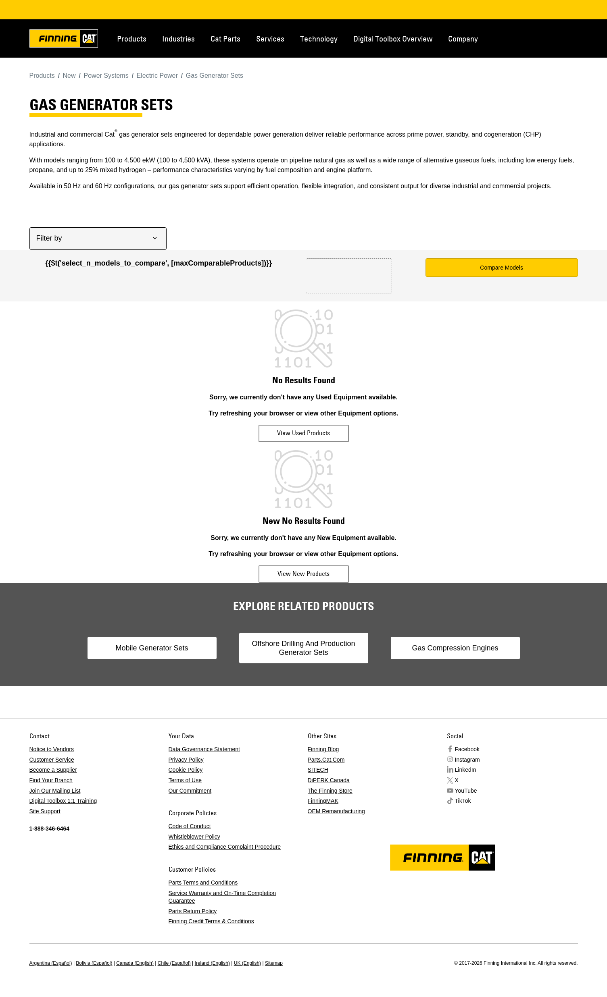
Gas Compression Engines (455, 648)
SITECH (318, 769)
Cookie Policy (186, 769)
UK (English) (247, 963)
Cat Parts (225, 38)
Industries (178, 38)
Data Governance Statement (204, 749)
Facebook (467, 749)
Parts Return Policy (193, 911)
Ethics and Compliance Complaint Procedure (225, 846)
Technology (319, 38)
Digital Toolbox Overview (392, 38)
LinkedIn (465, 769)
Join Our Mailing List (55, 790)
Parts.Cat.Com (326, 759)
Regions (565, 37)
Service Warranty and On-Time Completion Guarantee (222, 897)
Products (131, 38)
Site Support (44, 811)
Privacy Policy (186, 759)
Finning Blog (323, 749)
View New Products (303, 573)
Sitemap (274, 963)
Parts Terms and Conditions (203, 882)
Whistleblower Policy (194, 836)
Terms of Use (185, 780)
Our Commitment (190, 790)
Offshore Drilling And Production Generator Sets (303, 648)
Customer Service (51, 759)
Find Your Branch (51, 780)
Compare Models (501, 267)
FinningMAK (323, 801)
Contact (539, 37)
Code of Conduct (190, 826)
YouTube (466, 790)
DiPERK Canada (329, 780)
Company (463, 38)
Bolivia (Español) (94, 963)
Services (270, 38)
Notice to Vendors (51, 749)
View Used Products (303, 433)
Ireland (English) (212, 963)
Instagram (467, 759)
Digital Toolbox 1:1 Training (63, 801)
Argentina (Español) (50, 963)
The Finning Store (330, 790)
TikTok (463, 801)
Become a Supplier (53, 769)
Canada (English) (135, 963)
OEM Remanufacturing (336, 811)
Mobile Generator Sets (151, 648)
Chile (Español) (174, 963)
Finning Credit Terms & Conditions (211, 921)
